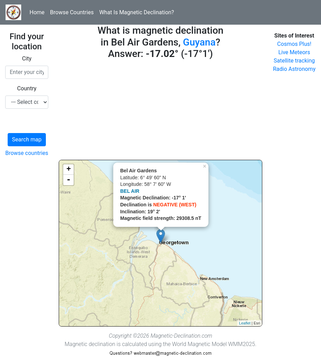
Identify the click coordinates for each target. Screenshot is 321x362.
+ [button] (68, 169)
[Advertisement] (160, 111)
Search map (27, 139)
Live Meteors (294, 52)
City (26, 58)
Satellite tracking (294, 60)
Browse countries (26, 153)
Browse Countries (72, 12)
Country (26, 88)
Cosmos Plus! (294, 44)
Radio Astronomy (294, 69)
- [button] (68, 180)
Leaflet (244, 323)
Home (37, 12)
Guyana (199, 42)
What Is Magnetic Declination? (136, 12)
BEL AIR (129, 191)
